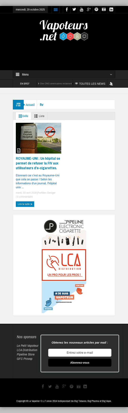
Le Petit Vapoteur (28, 345)
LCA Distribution (27, 350)
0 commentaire (24, 196)
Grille (22, 116)
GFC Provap (24, 358)
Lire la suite (25, 204)
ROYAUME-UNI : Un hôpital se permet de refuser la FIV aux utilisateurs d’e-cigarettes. (38, 163)
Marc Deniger (48, 192)
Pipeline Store (26, 354)
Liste (38, 116)
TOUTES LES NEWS (90, 83)
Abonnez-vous (79, 362)
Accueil (30, 104)
